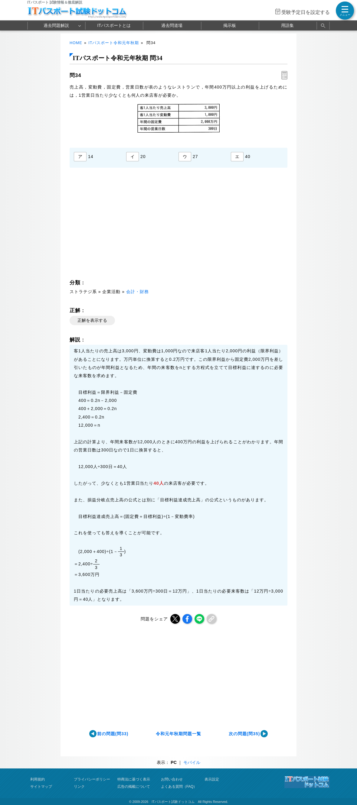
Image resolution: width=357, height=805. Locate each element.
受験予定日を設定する (305, 12)
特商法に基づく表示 (133, 779)
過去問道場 (171, 25)
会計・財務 (137, 291)
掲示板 (229, 25)
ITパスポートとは (114, 25)
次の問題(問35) (244, 733)
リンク (79, 786)
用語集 (287, 25)
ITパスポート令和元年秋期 (113, 43)
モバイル (191, 762)
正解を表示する (92, 320)
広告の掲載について (133, 786)
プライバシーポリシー (92, 779)
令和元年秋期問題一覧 (178, 733)
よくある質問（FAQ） (179, 786)
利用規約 (37, 779)
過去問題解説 (56, 25)
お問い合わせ (172, 779)
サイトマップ (41, 786)
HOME (76, 43)
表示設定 (212, 779)
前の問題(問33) (113, 733)
